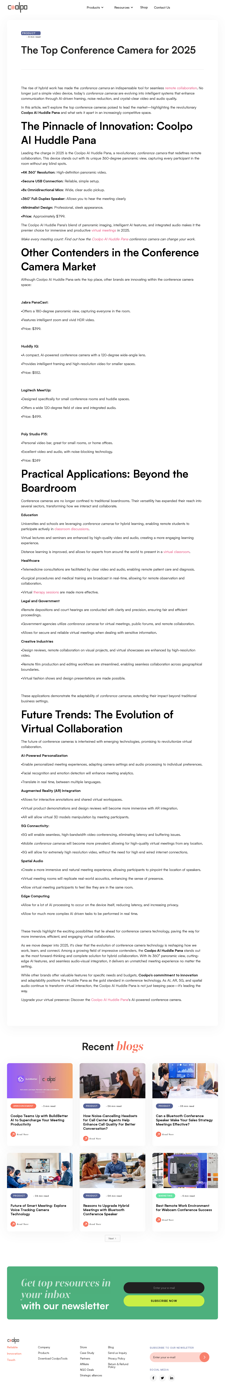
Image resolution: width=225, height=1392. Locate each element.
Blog (111, 1347)
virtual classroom (176, 551)
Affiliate (84, 1364)
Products (43, 1352)
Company (44, 1347)
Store (83, 1347)
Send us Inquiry (117, 1352)
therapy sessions (46, 592)
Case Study (87, 1352)
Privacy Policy (116, 1358)
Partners (85, 1358)
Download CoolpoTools (53, 1358)
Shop (144, 7)
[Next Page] (112, 1238)
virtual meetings (104, 230)
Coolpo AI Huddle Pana (109, 999)
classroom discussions (71, 529)
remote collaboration (181, 88)
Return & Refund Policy (118, 1365)
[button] (95, 7)
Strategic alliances (91, 1375)
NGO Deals (87, 1369)
